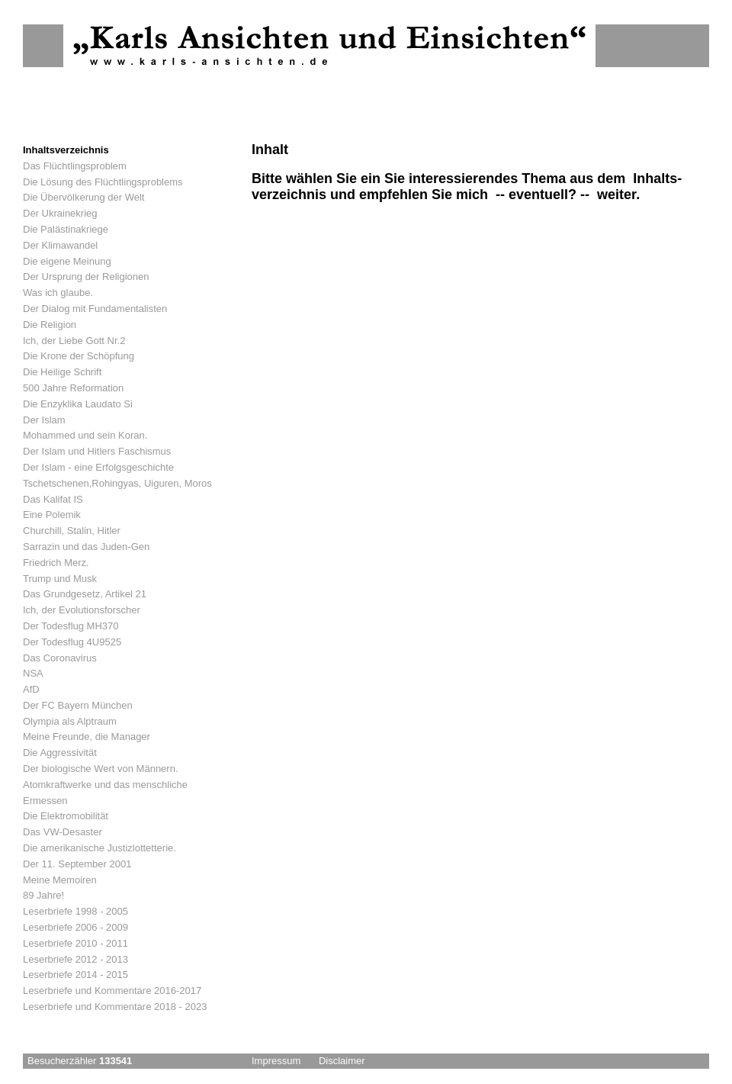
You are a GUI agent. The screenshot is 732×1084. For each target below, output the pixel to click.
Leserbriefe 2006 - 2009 (75, 927)
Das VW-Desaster (62, 832)
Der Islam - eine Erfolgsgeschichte (98, 467)
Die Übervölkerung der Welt (83, 197)
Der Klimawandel (60, 245)
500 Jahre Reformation (73, 388)
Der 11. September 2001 (77, 864)
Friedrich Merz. (56, 562)
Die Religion (49, 324)
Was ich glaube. (58, 292)
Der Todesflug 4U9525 (72, 642)
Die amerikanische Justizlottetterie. (99, 848)
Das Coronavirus (60, 658)
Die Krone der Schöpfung (78, 356)
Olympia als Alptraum (70, 721)
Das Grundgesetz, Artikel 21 (84, 594)
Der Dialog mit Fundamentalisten (95, 308)
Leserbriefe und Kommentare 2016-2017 (112, 990)
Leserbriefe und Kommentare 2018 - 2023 (115, 1006)
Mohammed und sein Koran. (85, 435)
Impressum (276, 1060)
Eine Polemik (52, 514)
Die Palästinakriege (65, 229)
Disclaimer (342, 1060)
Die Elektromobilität (65, 816)
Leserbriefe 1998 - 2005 (75, 911)
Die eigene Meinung (67, 261)
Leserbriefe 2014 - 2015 (75, 974)
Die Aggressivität (60, 752)
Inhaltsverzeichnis (66, 150)
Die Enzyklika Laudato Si (78, 404)
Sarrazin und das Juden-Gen (86, 546)
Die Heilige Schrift (62, 372)
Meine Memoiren (60, 880)
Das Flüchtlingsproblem (75, 166)
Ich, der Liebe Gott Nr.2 (74, 340)
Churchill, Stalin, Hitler (71, 530)
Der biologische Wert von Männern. (100, 768)
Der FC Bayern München (78, 705)
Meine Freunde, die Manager (86, 736)
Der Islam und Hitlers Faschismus (97, 451)
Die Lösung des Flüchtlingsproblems (103, 182)
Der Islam (44, 420)
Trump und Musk (60, 578)
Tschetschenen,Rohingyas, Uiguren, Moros (117, 483)
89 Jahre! (43, 895)
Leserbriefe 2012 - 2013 (75, 959)
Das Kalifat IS (53, 499)
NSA (33, 673)
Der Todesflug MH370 (71, 626)
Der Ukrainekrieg (60, 213)
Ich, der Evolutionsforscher (81, 610)
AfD (31, 689)
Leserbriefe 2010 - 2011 (75, 943)
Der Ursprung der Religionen (86, 276)
